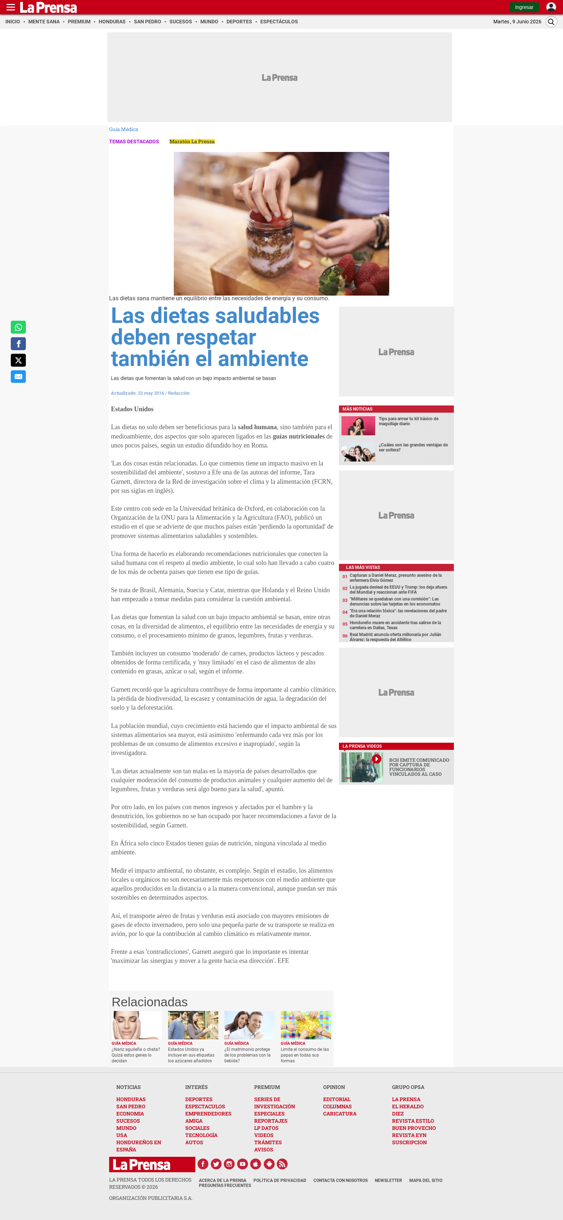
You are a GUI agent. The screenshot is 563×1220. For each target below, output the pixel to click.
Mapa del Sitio (425, 1180)
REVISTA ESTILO (413, 1120)
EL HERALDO (408, 1106)
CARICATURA (340, 1113)
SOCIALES (197, 1127)
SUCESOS (128, 1120)
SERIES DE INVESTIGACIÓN (274, 1103)
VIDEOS (264, 1135)
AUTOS (194, 1142)
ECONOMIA (130, 1113)
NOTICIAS (128, 1087)
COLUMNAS (337, 1106)
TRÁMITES (268, 1142)
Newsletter (388, 1180)
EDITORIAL (336, 1099)
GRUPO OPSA (408, 1087)
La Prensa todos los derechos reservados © (150, 1183)
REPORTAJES (271, 1120)
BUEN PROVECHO (414, 1127)
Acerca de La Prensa (222, 1180)
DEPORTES (199, 1099)
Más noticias (357, 409)
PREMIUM (267, 1087)
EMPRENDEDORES (208, 1113)
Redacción (179, 393)
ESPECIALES (269, 1113)
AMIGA (194, 1120)
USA (121, 1135)
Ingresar (524, 7)
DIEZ (398, 1113)
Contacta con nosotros (340, 1180)
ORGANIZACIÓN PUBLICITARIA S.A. (150, 1198)
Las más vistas (363, 567)
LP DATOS (266, 1127)
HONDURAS (131, 1099)
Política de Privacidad (279, 1180)
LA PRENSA (406, 1099)
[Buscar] (551, 21)
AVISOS (263, 1149)
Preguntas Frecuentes (225, 1185)
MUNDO (126, 1127)
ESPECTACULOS (205, 1106)
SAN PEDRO (130, 1106)
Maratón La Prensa (192, 141)
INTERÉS (196, 1087)
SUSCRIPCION (409, 1142)
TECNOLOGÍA (201, 1135)
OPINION (334, 1087)
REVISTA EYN (409, 1135)
